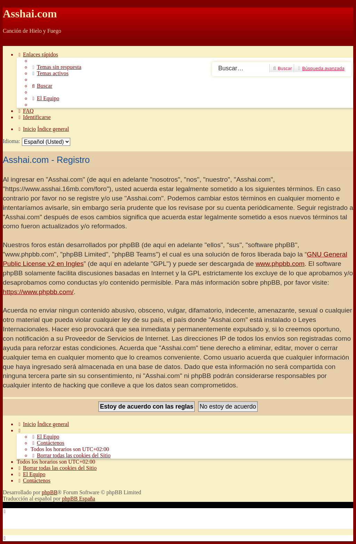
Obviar (10, 43)
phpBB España (78, 499)
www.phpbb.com (280, 263)
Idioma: (11, 141)
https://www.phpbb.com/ (38, 291)
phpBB (49, 492)
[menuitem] (56, 67)
